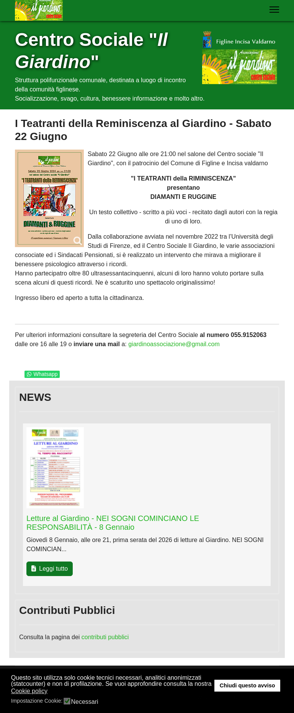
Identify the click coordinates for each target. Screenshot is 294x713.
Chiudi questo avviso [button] (247, 685)
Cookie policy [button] (29, 691)
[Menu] (274, 9)
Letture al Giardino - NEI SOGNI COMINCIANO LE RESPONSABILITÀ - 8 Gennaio (112, 522)
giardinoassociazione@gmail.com (174, 344)
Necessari (84, 702)
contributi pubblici (105, 637)
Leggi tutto (49, 568)
